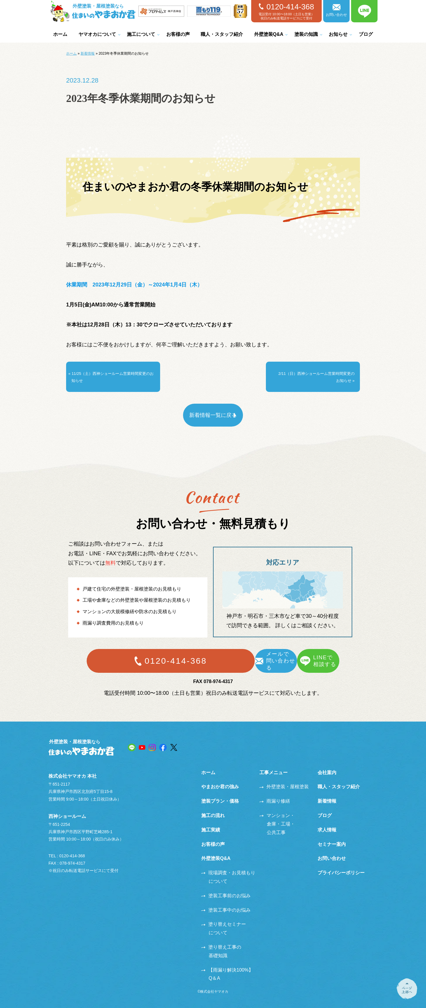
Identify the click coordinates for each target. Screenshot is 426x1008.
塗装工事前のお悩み (226, 887)
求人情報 (327, 822)
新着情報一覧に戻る (213, 407)
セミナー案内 (332, 836)
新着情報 (87, 53)
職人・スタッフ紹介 (222, 34)
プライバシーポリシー (341, 865)
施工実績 (210, 822)
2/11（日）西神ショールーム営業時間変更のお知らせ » (315, 373)
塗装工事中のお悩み (226, 902)
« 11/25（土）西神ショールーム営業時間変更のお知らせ (112, 373)
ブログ (366, 34)
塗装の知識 (306, 34)
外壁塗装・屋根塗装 (284, 779)
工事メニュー (273, 764)
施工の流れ (213, 807)
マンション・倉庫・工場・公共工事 (277, 816)
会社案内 (327, 764)
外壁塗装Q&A (269, 34)
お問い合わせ (336, 10)
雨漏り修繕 (274, 793)
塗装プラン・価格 (220, 793)
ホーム (60, 34)
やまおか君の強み (220, 779)
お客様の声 (178, 34)
